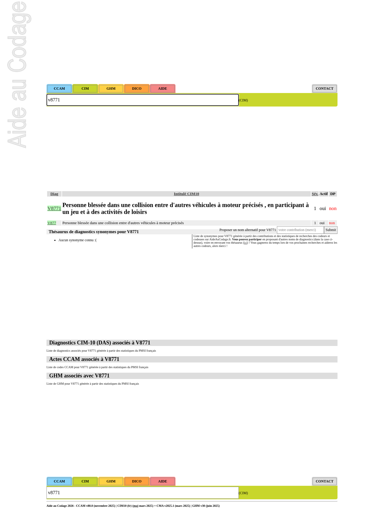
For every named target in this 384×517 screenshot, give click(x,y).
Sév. (315, 193)
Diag (54, 193)
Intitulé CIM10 (186, 193)
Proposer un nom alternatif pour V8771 (248, 230)
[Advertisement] (192, 42)
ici (245, 242)
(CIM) (243, 100)
